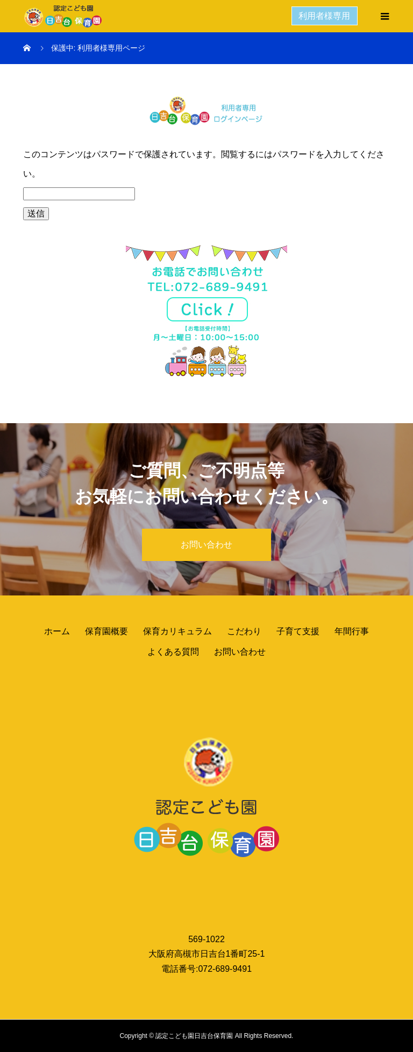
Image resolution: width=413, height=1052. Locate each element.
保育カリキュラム (177, 631)
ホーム (57, 631)
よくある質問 (173, 651)
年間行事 (351, 631)
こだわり (244, 631)
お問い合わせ (206, 544)
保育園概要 (106, 631)
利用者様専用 (324, 15)
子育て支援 (297, 631)
